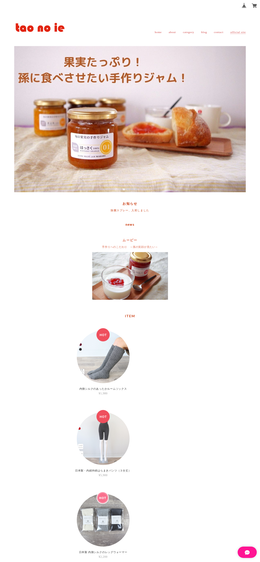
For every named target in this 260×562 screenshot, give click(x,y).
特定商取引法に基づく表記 (142, 534)
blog (204, 32)
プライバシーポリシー (108, 534)
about (172, 32)
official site (238, 32)
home (158, 32)
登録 (155, 494)
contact (218, 32)
